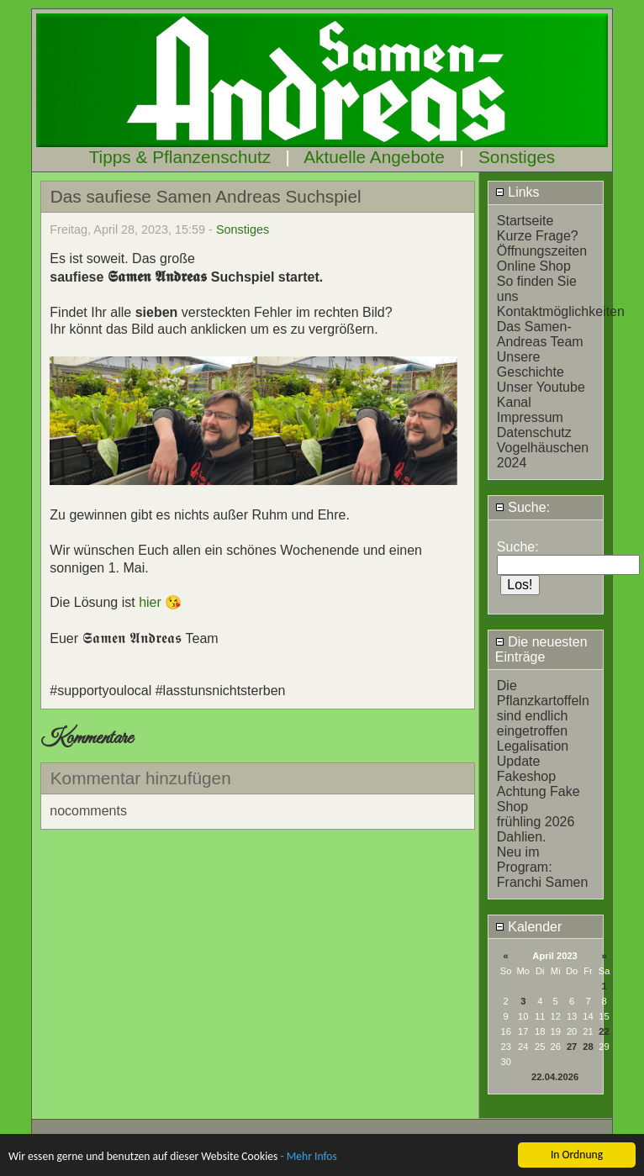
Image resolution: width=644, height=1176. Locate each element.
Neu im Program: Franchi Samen (543, 867)
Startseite (525, 221)
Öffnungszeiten (542, 251)
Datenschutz (534, 432)
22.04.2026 (554, 1077)
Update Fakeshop (526, 768)
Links (517, 192)
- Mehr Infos (308, 1159)
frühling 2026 (536, 822)
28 (588, 1047)
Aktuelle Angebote (374, 156)
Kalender (528, 927)
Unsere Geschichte (530, 364)
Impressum (530, 417)
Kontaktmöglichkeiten (561, 311)
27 (572, 1047)
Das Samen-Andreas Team (540, 334)
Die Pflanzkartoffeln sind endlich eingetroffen (543, 708)
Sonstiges (516, 156)
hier (152, 602)
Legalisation (532, 746)
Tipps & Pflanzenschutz (180, 156)
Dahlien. (521, 837)
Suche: (522, 507)
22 (604, 1031)
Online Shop (534, 266)
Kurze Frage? (537, 236)
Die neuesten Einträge (541, 649)
